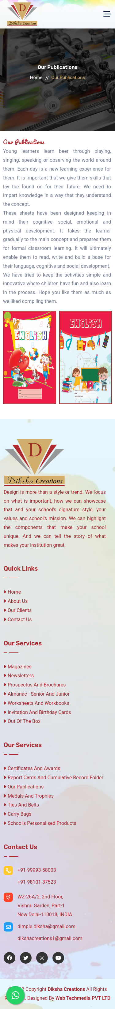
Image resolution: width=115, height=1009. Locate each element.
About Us (16, 601)
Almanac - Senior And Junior (37, 694)
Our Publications (24, 786)
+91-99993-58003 (36, 870)
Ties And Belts (21, 804)
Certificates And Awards (32, 768)
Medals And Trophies (29, 796)
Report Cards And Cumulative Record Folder (53, 777)
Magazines (18, 666)
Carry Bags (18, 814)
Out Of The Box (22, 721)
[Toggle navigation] (107, 14)
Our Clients (18, 610)
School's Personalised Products (40, 823)
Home (36, 77)
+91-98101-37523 (36, 882)
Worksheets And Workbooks (36, 703)
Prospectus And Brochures (35, 684)
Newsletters (19, 675)
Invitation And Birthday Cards (37, 712)
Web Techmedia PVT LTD (83, 998)
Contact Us (18, 619)
